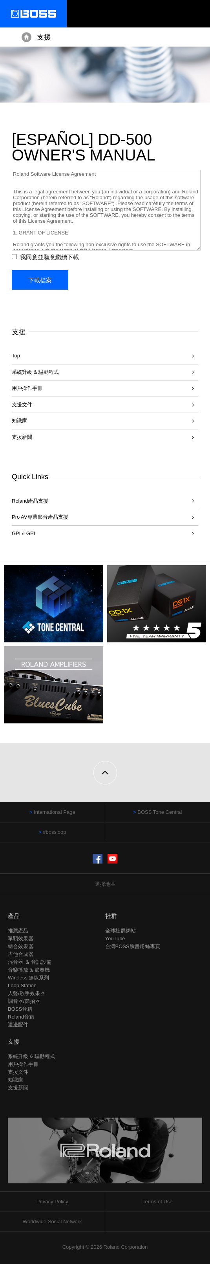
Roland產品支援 (30, 501)
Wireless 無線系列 (28, 978)
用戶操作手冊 (27, 388)
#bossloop (54, 832)
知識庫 (19, 421)
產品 (14, 915)
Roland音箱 (21, 1017)
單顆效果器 (20, 938)
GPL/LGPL (24, 533)
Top (16, 356)
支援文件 (22, 405)
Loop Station (22, 985)
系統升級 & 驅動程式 (35, 372)
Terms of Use (157, 1201)
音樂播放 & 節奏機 (29, 970)
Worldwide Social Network (52, 1221)
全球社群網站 (120, 931)
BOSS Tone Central (159, 812)
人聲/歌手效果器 (26, 993)
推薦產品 (18, 931)
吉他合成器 (20, 954)
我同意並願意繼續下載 (49, 257)
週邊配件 (18, 1025)
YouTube (115, 938)
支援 (44, 37)
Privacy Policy (52, 1201)
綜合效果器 (20, 946)
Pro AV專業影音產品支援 (40, 517)
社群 (111, 915)
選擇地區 (105, 884)
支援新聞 (22, 437)
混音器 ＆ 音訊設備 (29, 962)
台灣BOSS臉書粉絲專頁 (132, 946)
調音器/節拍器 (24, 1001)
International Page (54, 812)
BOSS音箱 (20, 1009)
